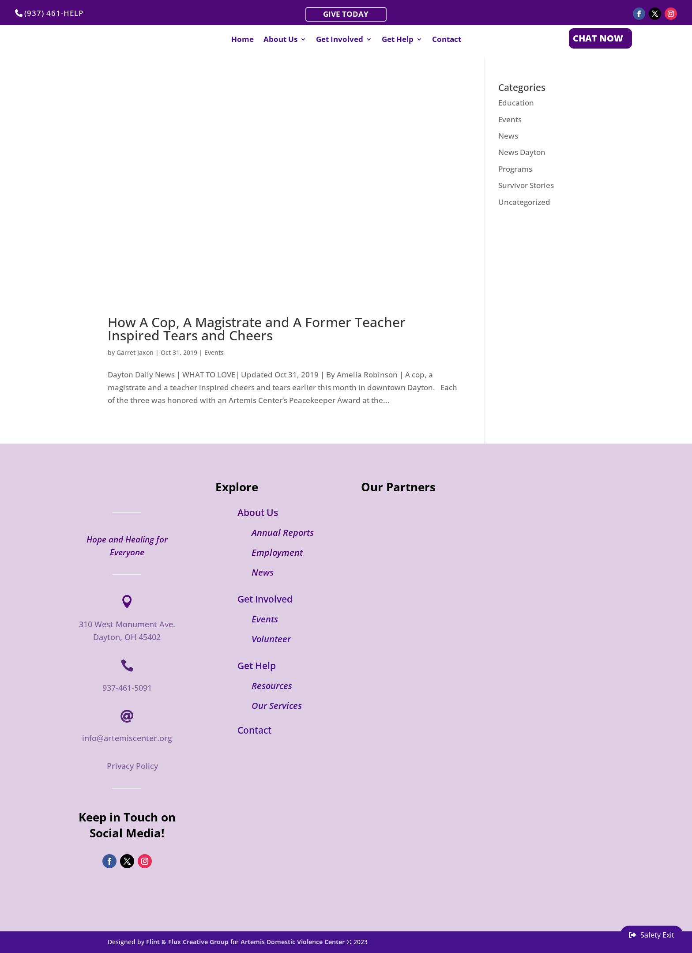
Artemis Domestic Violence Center (293, 942)
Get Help (398, 40)
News (508, 136)
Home (242, 40)
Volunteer (271, 639)
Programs (515, 169)
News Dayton (521, 152)
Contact (446, 40)
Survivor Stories (526, 185)
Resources (272, 686)
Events (214, 352)
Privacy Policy (132, 766)
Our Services (277, 706)
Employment (277, 552)
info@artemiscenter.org (127, 738)
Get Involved (339, 40)
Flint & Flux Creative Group (187, 942)
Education (516, 103)
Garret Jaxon (135, 352)
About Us (280, 40)
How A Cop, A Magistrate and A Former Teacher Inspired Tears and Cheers (257, 328)
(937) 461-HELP (53, 13)
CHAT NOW (598, 38)
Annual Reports (283, 533)
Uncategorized (524, 202)
